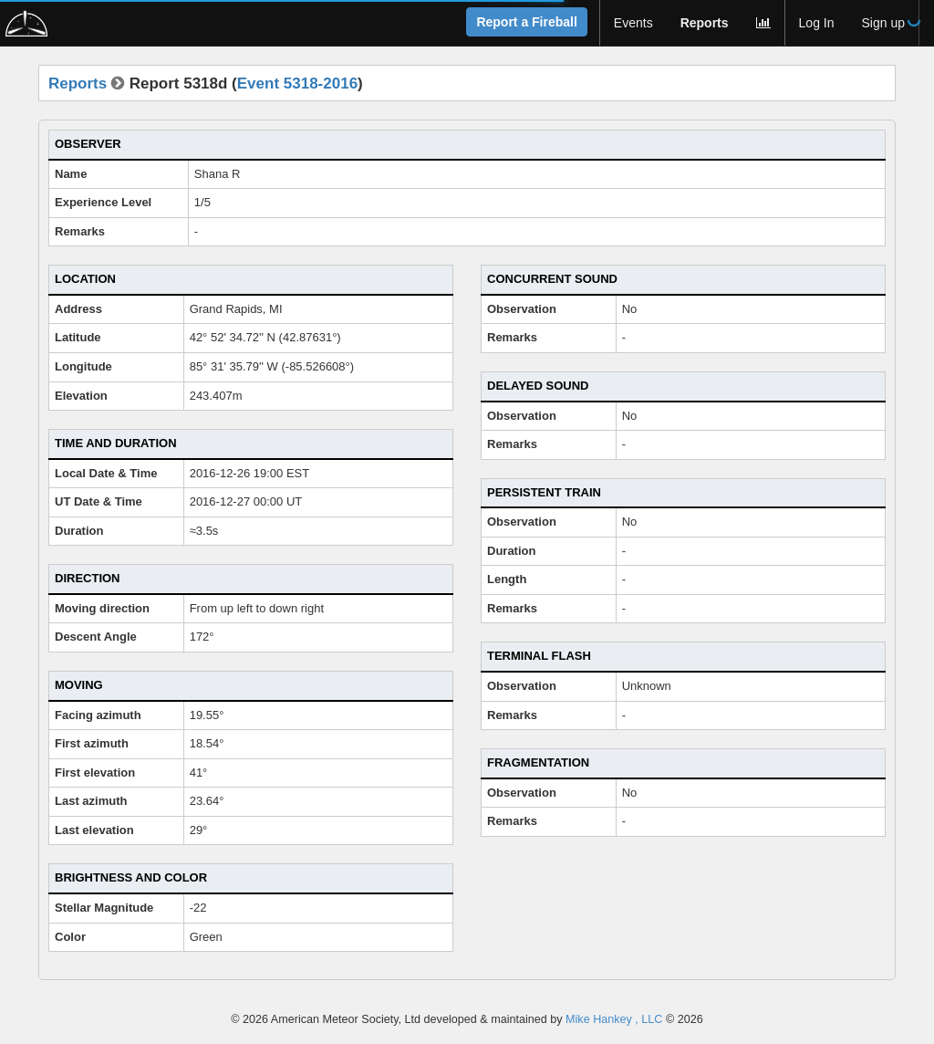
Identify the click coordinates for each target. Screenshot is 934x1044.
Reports (704, 23)
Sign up (883, 23)
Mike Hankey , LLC (614, 1019)
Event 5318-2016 (297, 83)
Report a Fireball (526, 22)
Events (633, 23)
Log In (817, 23)
